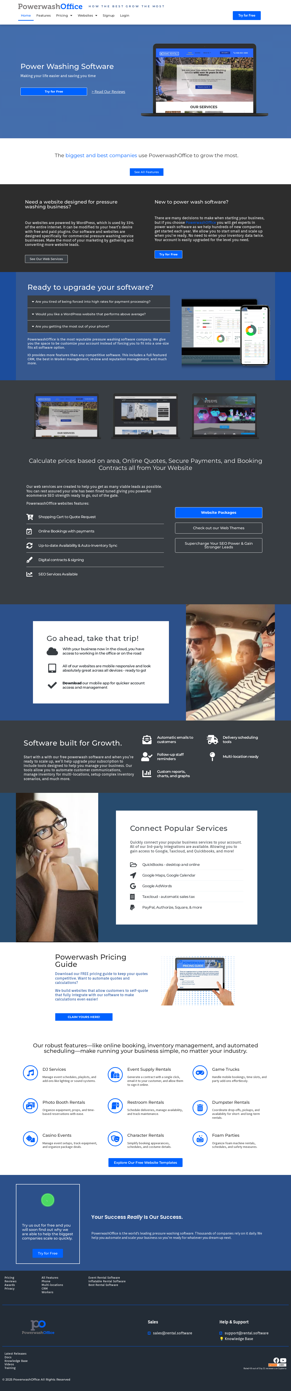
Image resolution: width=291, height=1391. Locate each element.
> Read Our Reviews (108, 91)
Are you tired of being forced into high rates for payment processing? (93, 302)
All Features (50, 1277)
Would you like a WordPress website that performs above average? (90, 314)
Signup (109, 15)
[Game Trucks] (200, 1072)
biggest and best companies (101, 155)
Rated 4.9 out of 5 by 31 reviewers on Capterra (264, 1368)
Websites (87, 15)
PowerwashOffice (201, 222)
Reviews (10, 1281)
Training (10, 1368)
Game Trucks (225, 1069)
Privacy (10, 1288)
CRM (45, 1288)
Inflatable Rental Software (107, 1281)
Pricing (64, 15)
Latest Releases (15, 1353)
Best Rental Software (103, 1285)
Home (26, 15)
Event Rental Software (104, 1277)
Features (43, 15)
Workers (47, 1292)
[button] (99, 301)
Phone (46, 1281)
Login (124, 15)
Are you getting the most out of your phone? (72, 326)
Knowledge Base (16, 1360)
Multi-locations (52, 1285)
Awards (10, 1285)
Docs (8, 1357)
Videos (9, 1364)
